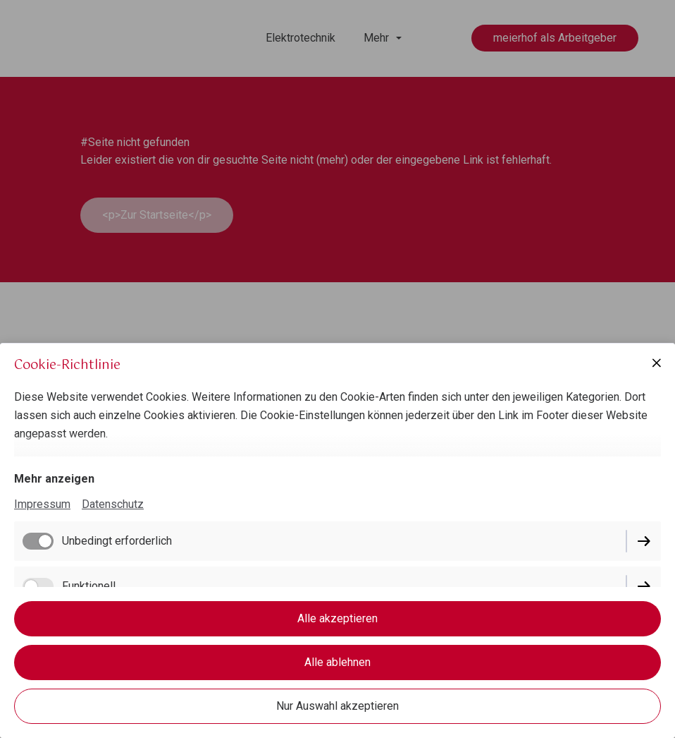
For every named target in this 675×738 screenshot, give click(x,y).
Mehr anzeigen (54, 478)
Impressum (42, 504)
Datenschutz (113, 504)
